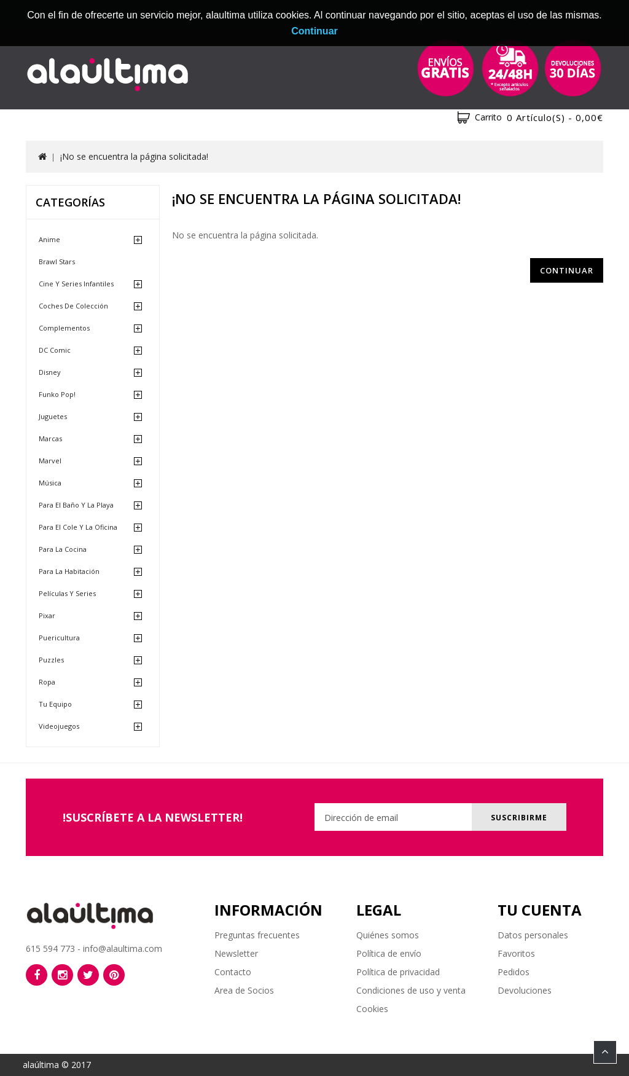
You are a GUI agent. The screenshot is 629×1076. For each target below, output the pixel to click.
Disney (50, 372)
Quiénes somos (387, 935)
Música (50, 482)
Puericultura (59, 637)
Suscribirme (519, 817)
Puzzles (51, 659)
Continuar (566, 270)
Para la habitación (69, 571)
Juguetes (53, 416)
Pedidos (513, 972)
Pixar (47, 615)
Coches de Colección (73, 305)
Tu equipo (55, 704)
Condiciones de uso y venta (411, 990)
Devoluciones (525, 990)
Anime (49, 239)
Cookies (372, 1009)
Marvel (50, 460)
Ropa (47, 681)
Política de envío (388, 953)
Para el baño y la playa (76, 504)
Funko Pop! (57, 394)
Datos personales (533, 935)
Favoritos (516, 953)
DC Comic (55, 350)
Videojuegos (59, 726)
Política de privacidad (398, 972)
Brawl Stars (57, 261)
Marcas (50, 438)
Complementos (64, 327)
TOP (605, 1052)
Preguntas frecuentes (257, 935)
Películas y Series (67, 593)
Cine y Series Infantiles (76, 283)
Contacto (232, 972)
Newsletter (236, 953)
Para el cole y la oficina (78, 527)
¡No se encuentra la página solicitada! (134, 156)
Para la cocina (63, 549)
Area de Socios (244, 990)
